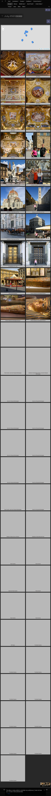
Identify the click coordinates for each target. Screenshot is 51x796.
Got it (8, 793)
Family (9, 6)
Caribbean (28, 1)
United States (39, 4)
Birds (19, 6)
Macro (23, 6)
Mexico (15, 4)
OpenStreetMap (46, 48)
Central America (37, 1)
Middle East (22, 4)
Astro (14, 6)
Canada (22, 1)
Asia (9, 1)
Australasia (15, 1)
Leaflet (40, 48)
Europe (9, 4)
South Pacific (30, 4)
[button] (22, 41)
